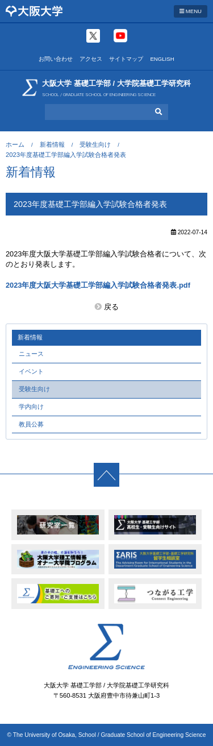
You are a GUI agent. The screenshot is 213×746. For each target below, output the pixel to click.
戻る (111, 306)
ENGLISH (162, 59)
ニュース (31, 353)
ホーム (15, 144)
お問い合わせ (56, 59)
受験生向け (95, 144)
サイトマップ (126, 59)
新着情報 (52, 144)
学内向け (31, 406)
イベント (31, 371)
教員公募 (31, 424)
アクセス (91, 59)
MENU (190, 11)
